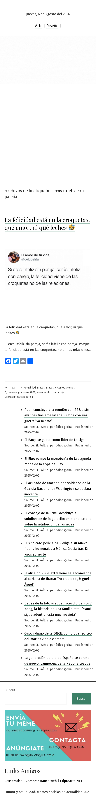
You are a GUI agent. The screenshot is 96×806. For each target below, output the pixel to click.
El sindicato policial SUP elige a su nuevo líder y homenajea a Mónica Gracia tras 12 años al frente (56, 548)
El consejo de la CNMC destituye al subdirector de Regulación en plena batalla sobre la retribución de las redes (57, 518)
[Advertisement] (48, 112)
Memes (70, 387)
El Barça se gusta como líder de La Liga (54, 440)
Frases (41, 387)
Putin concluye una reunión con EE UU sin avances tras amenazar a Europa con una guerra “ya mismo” (56, 415)
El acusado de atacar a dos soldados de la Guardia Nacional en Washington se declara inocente (57, 488)
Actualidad (30, 387)
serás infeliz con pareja (50, 392)
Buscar (10, 690)
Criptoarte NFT (71, 781)
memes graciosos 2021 (21, 392)
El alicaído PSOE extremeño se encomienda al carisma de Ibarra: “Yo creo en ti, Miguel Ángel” (57, 579)
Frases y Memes (55, 387)
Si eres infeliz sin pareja (19, 396)
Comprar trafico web (41, 781)
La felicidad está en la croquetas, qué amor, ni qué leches (47, 223)
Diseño (52, 25)
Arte (38, 25)
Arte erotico (13, 781)
